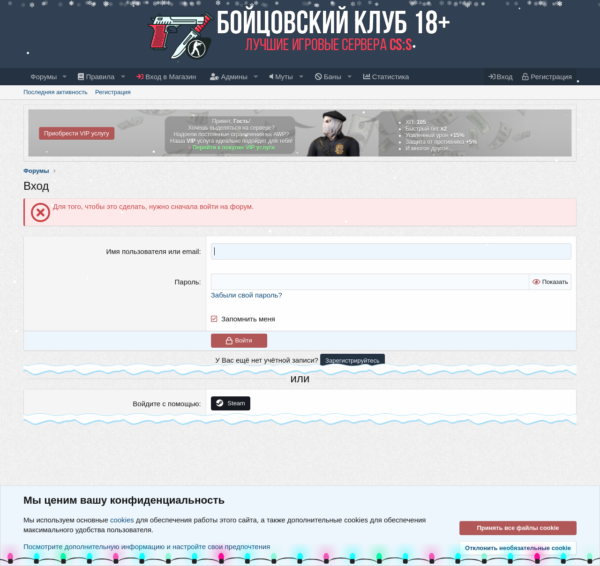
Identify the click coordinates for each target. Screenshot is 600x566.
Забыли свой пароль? (246, 295)
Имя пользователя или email (152, 251)
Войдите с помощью (166, 404)
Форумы (43, 77)
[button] (64, 76)
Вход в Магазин (166, 77)
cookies (122, 520)
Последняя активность (55, 92)
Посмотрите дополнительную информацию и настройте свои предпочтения (146, 547)
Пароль (187, 282)
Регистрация (113, 92)
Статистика (386, 77)
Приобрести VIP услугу (76, 133)
